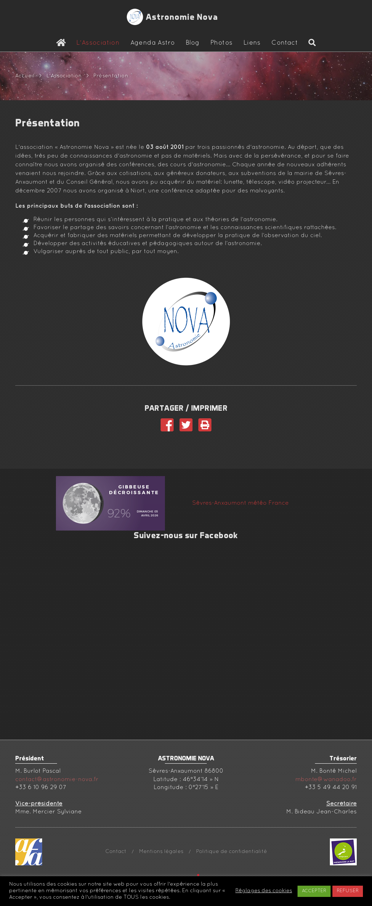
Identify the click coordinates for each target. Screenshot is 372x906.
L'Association (98, 43)
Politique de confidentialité (231, 851)
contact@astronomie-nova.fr (56, 779)
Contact (284, 43)
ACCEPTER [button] (314, 891)
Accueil (25, 76)
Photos (221, 43)
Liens (252, 43)
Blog (193, 43)
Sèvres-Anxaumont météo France (240, 503)
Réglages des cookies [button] (263, 891)
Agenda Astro (152, 43)
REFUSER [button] (348, 891)
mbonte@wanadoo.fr (326, 779)
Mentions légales (161, 851)
